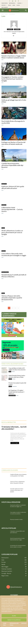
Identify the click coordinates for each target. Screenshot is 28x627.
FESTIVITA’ (4, 5)
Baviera (3, 160)
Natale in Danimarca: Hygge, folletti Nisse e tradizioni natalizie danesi (13, 57)
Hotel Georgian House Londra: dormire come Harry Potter (17, 376)
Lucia (17, 395)
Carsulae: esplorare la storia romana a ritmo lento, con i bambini (16, 490)
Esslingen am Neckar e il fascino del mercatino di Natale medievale (13, 143)
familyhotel (4, 204)
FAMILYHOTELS (4, 3)
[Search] (26, 10)
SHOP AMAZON (4, 7)
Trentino (3, 74)
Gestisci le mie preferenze (14, 620)
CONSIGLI (19, 3)
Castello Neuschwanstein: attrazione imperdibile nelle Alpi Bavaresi (12, 165)
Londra (10, 386)
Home (2, 14)
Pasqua (3, 293)
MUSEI (14, 5)
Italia (10, 371)
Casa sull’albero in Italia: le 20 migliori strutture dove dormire (17, 369)
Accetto (14, 615)
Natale (3, 53)
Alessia (13, 371)
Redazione (14, 386)
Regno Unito (4, 183)
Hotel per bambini (12, 395)
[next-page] (18, 308)
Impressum (24, 623)
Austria (3, 97)
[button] (2, 10)
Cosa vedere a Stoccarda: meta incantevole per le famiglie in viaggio (13, 254)
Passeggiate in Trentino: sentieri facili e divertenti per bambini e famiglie (12, 79)
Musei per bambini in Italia (16, 519)
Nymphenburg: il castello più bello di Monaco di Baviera (13, 276)
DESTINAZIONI (12, 3)
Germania (3, 139)
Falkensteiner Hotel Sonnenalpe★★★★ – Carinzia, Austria (12, 209)
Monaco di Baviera (5, 272)
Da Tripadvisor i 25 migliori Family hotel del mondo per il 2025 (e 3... (16, 392)
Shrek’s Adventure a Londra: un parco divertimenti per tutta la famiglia (12, 232)
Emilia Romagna (4, 118)
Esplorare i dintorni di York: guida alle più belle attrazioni (12, 187)
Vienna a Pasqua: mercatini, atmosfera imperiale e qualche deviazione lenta (11, 297)
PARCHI (9, 5)
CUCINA (18, 5)
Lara (2, 59)
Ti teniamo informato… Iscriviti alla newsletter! (14, 428)
